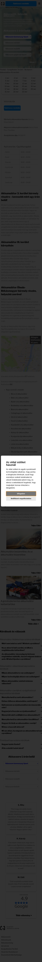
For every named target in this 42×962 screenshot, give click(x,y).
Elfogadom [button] (21, 494)
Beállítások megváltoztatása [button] (21, 498)
